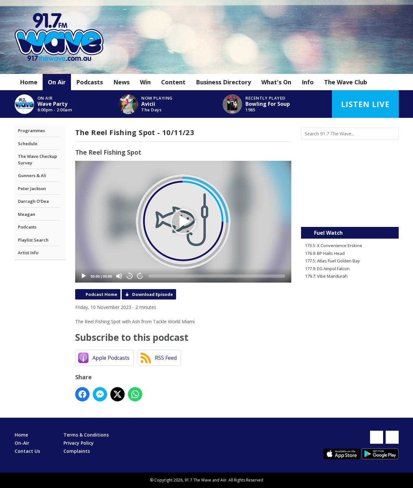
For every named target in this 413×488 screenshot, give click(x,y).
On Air (57, 82)
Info (308, 82)
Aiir (223, 480)
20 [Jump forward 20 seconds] (140, 275)
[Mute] (119, 276)
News (121, 82)
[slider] (216, 276)
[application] (183, 222)
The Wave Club (345, 82)
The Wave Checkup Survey (37, 159)
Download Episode (152, 294)
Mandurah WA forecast (350, 214)
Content (173, 82)
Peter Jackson (32, 188)
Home (28, 82)
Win (145, 82)
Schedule (27, 143)
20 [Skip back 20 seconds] (129, 275)
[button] (183, 222)
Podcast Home (101, 294)
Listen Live (365, 104)
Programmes (31, 130)
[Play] (83, 276)
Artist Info (28, 253)
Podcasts (89, 82)
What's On (276, 82)
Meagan (26, 214)
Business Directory (223, 82)
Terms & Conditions (86, 435)
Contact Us (27, 451)
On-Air (22, 443)
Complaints (76, 451)
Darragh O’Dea (33, 201)
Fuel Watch (328, 232)
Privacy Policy (78, 443)
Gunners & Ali (32, 175)
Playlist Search (33, 240)
